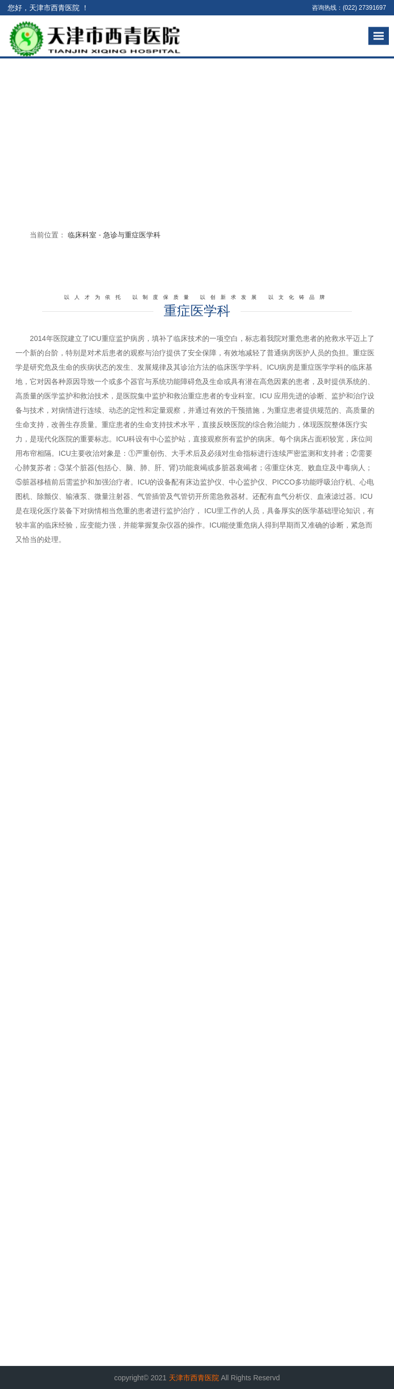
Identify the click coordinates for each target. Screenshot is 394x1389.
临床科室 (82, 235)
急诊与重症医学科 (132, 235)
